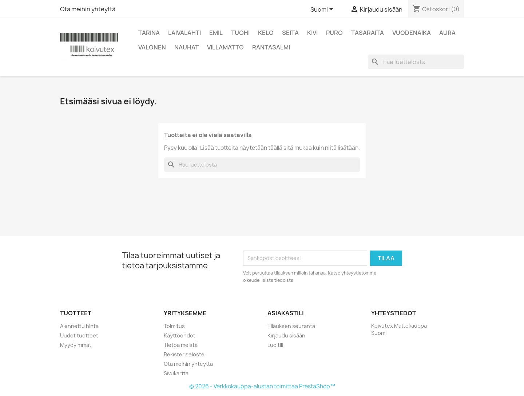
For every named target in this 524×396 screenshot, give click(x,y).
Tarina (149, 33)
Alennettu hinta (79, 326)
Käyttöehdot (179, 335)
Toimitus (174, 326)
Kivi (312, 33)
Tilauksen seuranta (291, 326)
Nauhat (186, 47)
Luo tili (275, 344)
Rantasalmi (271, 47)
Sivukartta (176, 373)
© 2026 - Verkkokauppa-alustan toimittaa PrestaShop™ (262, 386)
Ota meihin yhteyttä (87, 9)
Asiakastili (285, 313)
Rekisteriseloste (184, 354)
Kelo (266, 33)
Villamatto (225, 47)
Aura (447, 33)
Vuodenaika (411, 33)
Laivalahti (184, 33)
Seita (290, 33)
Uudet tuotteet (79, 335)
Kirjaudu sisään (286, 335)
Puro (334, 33)
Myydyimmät (75, 344)
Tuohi (240, 33)
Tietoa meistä (181, 344)
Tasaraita (367, 33)
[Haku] (416, 62)
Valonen (152, 47)
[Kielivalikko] (323, 9)
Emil (216, 33)
